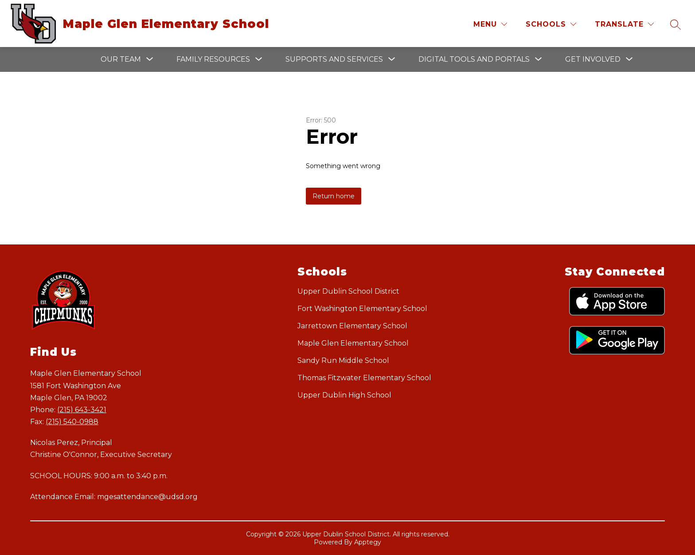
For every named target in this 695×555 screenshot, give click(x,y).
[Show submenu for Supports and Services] (334, 59)
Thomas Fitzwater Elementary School (364, 378)
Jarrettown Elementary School (352, 326)
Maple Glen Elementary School (353, 343)
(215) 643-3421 (81, 409)
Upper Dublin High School (344, 395)
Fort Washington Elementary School (362, 308)
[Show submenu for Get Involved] (593, 59)
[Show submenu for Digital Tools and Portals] (474, 59)
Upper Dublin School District (348, 291)
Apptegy (367, 542)
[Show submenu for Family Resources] (213, 59)
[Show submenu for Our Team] (121, 59)
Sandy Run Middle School (343, 360)
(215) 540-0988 (72, 421)
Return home (333, 196)
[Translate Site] (624, 24)
